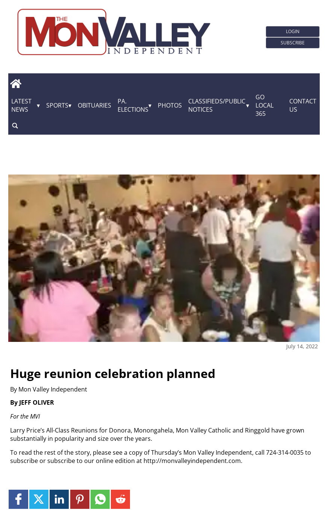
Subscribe (293, 42)
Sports (57, 105)
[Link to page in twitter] (38, 499)
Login (292, 31)
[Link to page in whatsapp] (100, 499)
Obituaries (94, 105)
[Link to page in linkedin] (59, 499)
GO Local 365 (264, 105)
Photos (170, 105)
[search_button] (15, 125)
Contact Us (302, 105)
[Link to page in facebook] (18, 499)
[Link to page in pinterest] (79, 499)
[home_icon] (16, 83)
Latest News (21, 105)
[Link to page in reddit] (120, 499)
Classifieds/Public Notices (216, 105)
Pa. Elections (133, 105)
